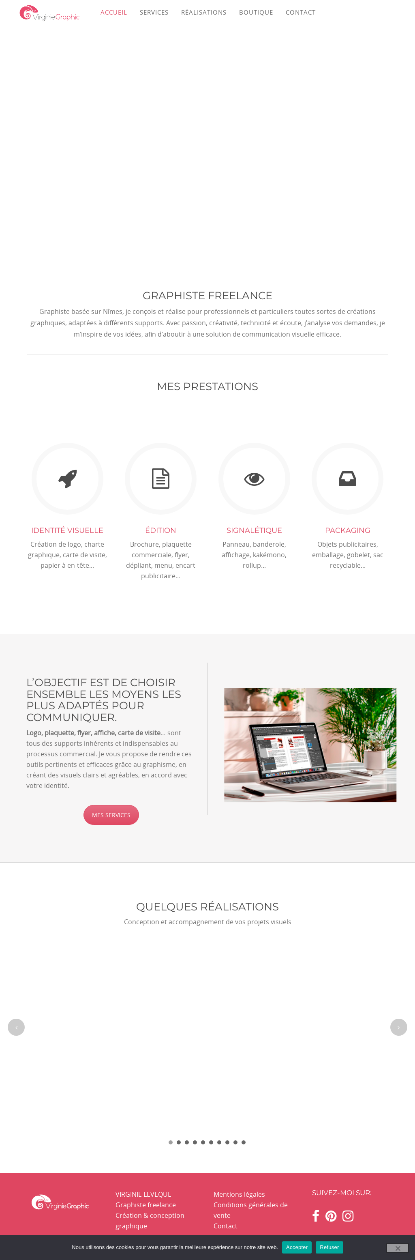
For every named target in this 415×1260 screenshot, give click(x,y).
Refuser (329, 1247)
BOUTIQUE (256, 12)
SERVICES (154, 12)
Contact (225, 1225)
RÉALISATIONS (204, 12)
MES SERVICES (111, 815)
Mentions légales (239, 1194)
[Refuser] (397, 1248)
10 (244, 1142)
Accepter (297, 1247)
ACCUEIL (114, 12)
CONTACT (301, 12)
